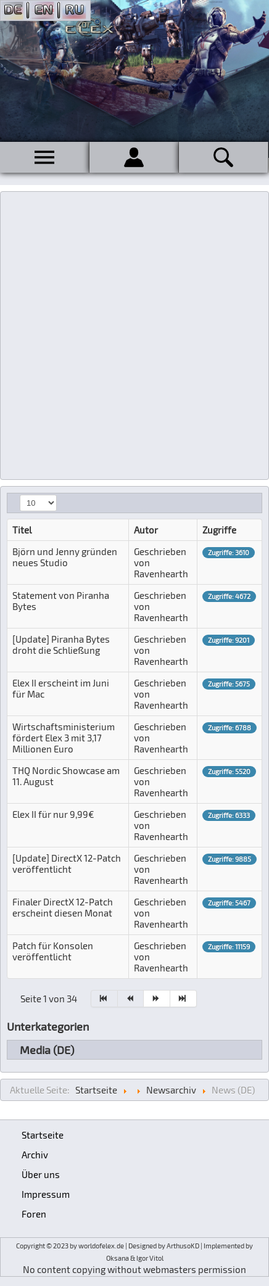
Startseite (43, 1134)
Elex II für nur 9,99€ (53, 814)
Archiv (35, 1154)
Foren (34, 1213)
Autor (146, 529)
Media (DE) (47, 1050)
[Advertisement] (134, 335)
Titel (21, 529)
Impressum (46, 1194)
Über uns (41, 1174)
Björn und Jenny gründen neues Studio (64, 557)
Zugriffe (219, 529)
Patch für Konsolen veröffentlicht (52, 951)
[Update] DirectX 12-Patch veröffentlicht (66, 863)
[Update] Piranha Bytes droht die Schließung (61, 644)
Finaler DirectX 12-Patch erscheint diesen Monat (62, 907)
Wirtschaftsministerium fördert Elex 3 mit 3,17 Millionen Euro (63, 737)
